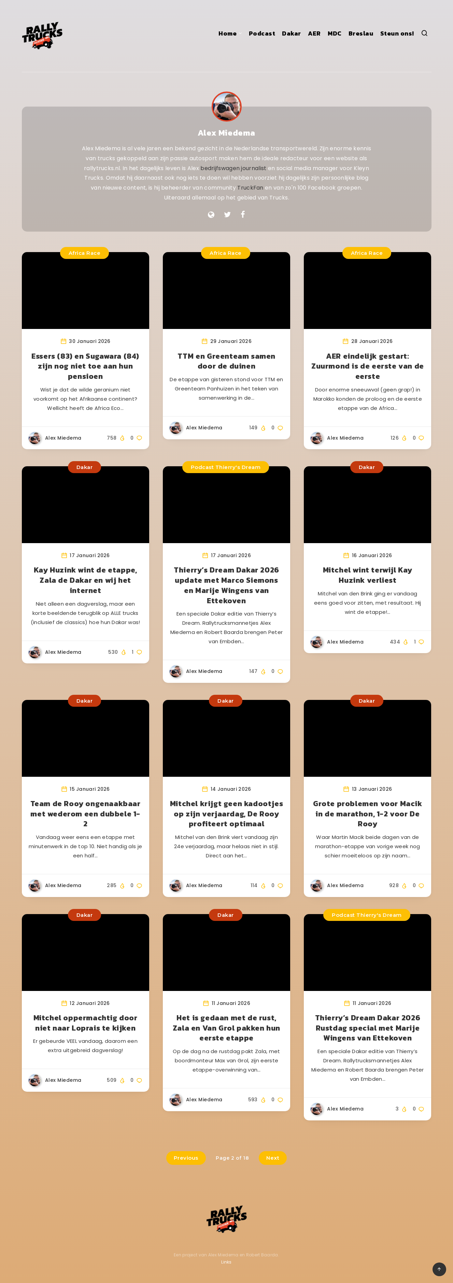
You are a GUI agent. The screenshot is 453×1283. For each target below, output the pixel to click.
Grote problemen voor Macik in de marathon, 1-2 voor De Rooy (367, 813)
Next (272, 1158)
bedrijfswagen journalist (233, 168)
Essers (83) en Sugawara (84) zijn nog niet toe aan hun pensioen (85, 366)
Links (226, 1262)
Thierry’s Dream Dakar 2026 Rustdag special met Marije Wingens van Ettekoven (368, 1028)
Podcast (262, 33)
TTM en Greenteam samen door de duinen (226, 361)
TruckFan (250, 188)
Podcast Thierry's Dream (226, 467)
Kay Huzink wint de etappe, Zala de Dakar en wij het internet (85, 580)
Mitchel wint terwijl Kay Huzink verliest (367, 575)
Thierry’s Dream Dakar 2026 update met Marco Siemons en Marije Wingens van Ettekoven (226, 585)
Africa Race (85, 253)
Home (227, 33)
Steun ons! (397, 33)
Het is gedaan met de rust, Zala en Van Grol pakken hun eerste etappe (226, 1028)
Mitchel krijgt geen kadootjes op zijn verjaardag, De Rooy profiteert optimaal (226, 813)
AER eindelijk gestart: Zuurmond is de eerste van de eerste (367, 366)
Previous (186, 1158)
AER (314, 33)
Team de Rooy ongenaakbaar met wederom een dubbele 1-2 (85, 813)
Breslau (361, 33)
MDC (335, 33)
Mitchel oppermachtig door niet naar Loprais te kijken (85, 1023)
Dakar (291, 33)
